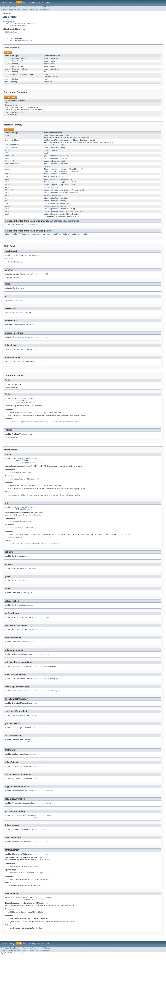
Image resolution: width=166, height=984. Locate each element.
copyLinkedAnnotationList (55, 148)
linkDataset (49, 182)
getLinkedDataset (51, 162)
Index (44, 2)
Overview (4, 2)
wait (74, 241)
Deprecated (36, 2)
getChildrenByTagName (14, 231)
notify (48, 241)
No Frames (33, 7)
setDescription (50, 190)
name (46, 81)
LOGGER (47, 76)
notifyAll (57, 241)
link (46, 174)
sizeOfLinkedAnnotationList (56, 204)
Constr (19, 9)
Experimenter (17, 68)
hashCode (40, 241)
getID (46, 157)
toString (66, 241)
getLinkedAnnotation (52, 160)
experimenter (49, 68)
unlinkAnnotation (51, 210)
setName (47, 201)
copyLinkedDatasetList (53, 151)
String (15, 65)
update (47, 221)
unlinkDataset (50, 213)
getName (47, 171)
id (45, 73)
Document (59, 138)
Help (48, 2)
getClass (31, 241)
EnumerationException (29, 414)
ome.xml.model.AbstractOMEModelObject (20, 24)
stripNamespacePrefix (34, 231)
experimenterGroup (52, 71)
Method (24, 9)
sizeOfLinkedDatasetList (54, 207)
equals (14, 241)
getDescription (50, 154)
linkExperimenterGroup (53, 187)
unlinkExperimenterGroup (54, 218)
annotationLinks (51, 59)
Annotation (21, 59)
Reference (53, 174)
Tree (29, 2)
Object (48, 238)
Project (8, 105)
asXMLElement (49, 138)
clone (7, 241)
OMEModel (31, 110)
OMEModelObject (11, 32)
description (49, 65)
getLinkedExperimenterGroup (56, 168)
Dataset (20, 62)
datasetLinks (49, 62)
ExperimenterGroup (20, 71)
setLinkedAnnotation (52, 196)
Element (15, 110)
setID (46, 193)
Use (24, 2)
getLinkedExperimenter (53, 165)
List (14, 59)
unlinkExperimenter (52, 215)
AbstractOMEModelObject (21, 41)
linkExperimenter (51, 184)
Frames (25, 7)
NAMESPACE (48, 84)
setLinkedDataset (51, 198)
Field (14, 9)
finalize (22, 241)
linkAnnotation (50, 179)
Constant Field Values (15, 270)
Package (12, 2)
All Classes (46, 7)
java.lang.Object (8, 22)
